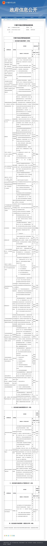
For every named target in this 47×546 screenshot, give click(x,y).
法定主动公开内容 (15, 19)
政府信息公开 (40, 17)
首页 (6, 17)
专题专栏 (32, 17)
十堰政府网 (9, 544)
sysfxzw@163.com (40, 542)
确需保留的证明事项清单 (23, 19)
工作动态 (14, 17)
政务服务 (23, 17)
